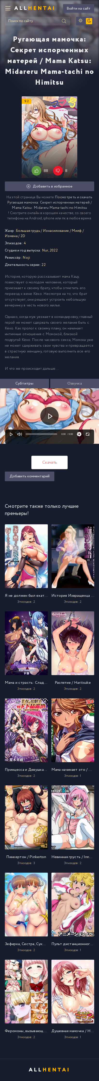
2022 (54, 250)
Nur (45, 250)
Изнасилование (56, 231)
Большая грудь (28, 231)
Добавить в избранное (49, 186)
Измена (11, 236)
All (35, 8)
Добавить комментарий (30, 476)
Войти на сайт (79, 8)
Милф (77, 231)
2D (23, 236)
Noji (26, 257)
